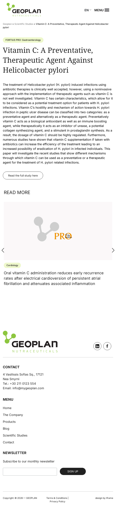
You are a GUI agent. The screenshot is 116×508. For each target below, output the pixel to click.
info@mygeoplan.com (28, 388)
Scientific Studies (15, 435)
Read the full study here (23, 175)
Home (7, 408)
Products (9, 422)
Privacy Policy (57, 501)
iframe (109, 498)
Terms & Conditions (56, 498)
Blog (6, 428)
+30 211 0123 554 (23, 383)
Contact (8, 442)
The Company (13, 415)
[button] (113, 250)
